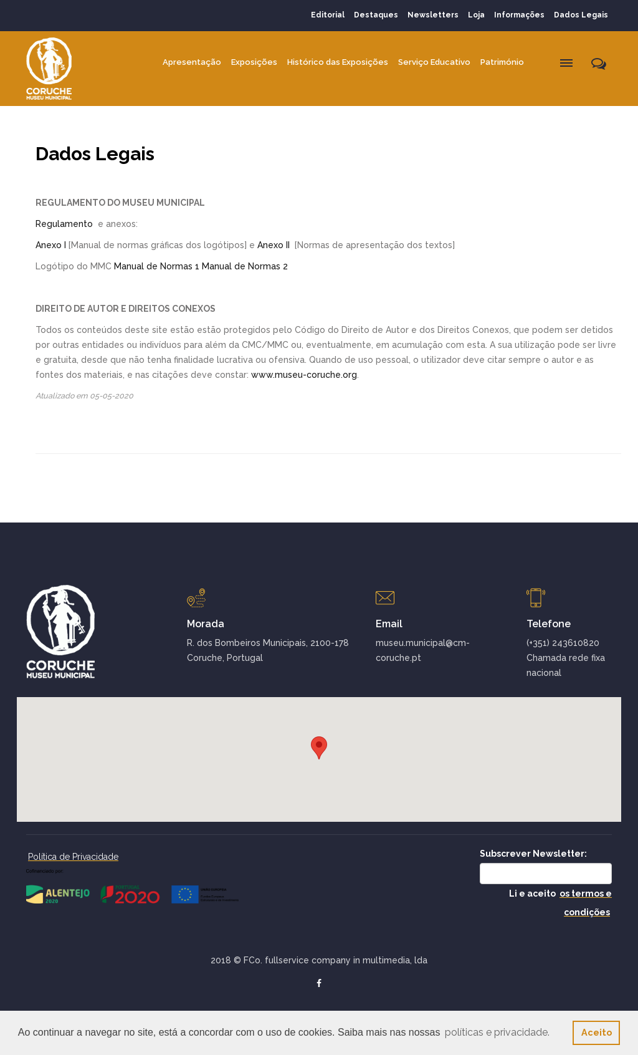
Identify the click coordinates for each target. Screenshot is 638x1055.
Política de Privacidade (73, 857)
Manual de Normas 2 (245, 266)
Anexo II (273, 245)
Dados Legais (581, 15)
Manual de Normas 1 (156, 266)
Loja (476, 15)
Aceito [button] (596, 1032)
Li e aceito (560, 903)
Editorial (328, 15)
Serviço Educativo (434, 62)
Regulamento (64, 224)
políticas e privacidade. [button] (497, 1032)
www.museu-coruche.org (304, 375)
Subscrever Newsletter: (533, 854)
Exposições (254, 62)
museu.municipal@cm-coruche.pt (423, 650)
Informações (519, 15)
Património (502, 62)
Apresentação (192, 62)
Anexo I (51, 245)
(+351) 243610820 (562, 643)
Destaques (376, 15)
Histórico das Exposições (337, 62)
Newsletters (433, 15)
